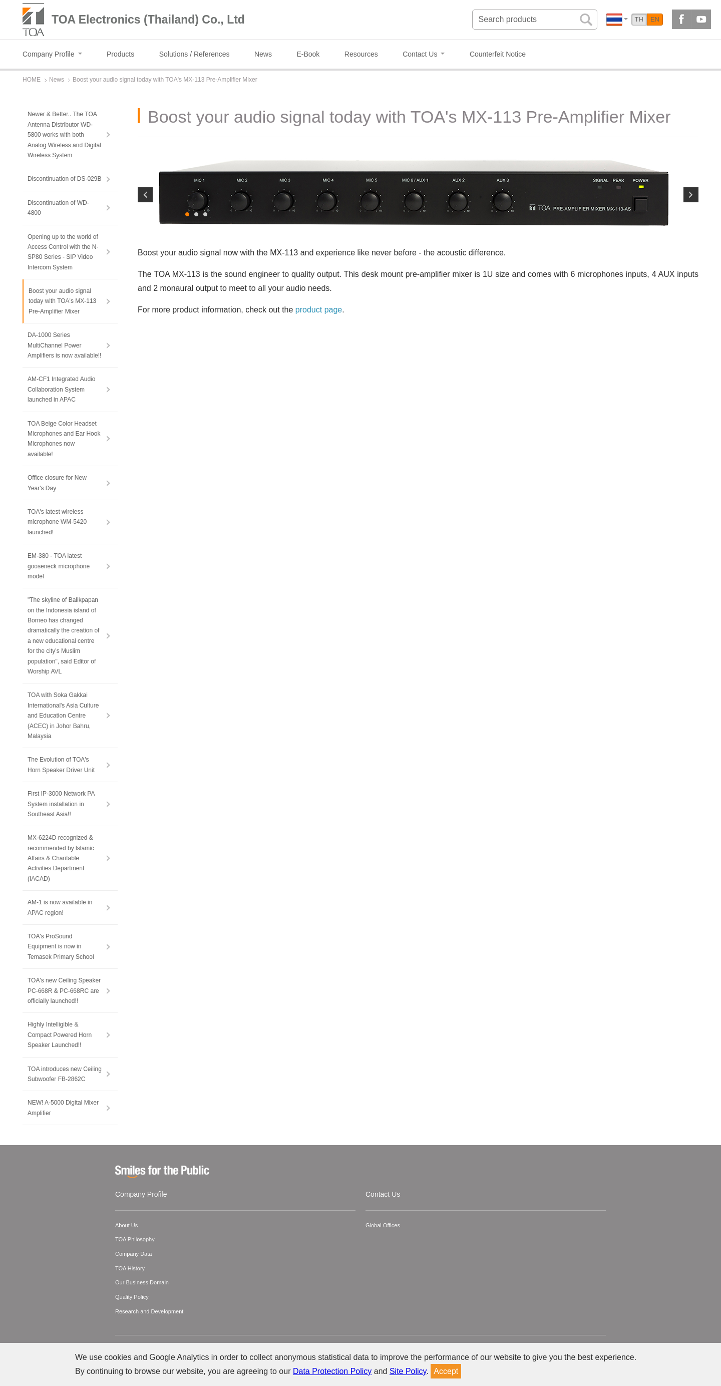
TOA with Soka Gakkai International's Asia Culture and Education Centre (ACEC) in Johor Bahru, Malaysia (63, 715)
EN (654, 19)
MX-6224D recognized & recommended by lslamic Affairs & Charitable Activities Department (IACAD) (61, 858)
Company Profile (141, 1194)
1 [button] (187, 368)
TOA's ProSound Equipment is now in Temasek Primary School (61, 946)
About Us (126, 1225)
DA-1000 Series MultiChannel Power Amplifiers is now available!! (64, 345)
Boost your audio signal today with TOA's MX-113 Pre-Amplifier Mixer (62, 301)
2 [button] (196, 368)
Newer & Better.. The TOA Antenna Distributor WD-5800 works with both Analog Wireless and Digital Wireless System (64, 135)
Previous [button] (145, 271)
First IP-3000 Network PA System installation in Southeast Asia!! (61, 804)
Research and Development (149, 1311)
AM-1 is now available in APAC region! (60, 907)
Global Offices (383, 1225)
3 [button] (205, 368)
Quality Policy (132, 1297)
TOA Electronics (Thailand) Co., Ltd (148, 19)
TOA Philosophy (135, 1239)
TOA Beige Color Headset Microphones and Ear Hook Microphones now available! (64, 439)
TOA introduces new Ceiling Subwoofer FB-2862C (65, 1074)
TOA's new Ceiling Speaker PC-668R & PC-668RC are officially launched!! (64, 990)
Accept (446, 1371)
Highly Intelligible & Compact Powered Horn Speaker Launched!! (60, 1035)
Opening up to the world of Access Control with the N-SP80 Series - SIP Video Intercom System (63, 252)
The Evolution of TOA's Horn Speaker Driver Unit (61, 764)
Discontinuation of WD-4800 (58, 207)
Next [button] (690, 271)
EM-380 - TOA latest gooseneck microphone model (59, 566)
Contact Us (383, 1194)
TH (639, 19)
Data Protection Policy (332, 1371)
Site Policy (408, 1371)
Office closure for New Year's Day (57, 482)
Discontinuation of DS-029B (64, 178)
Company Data (133, 1254)
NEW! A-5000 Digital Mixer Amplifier (63, 1107)
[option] (418, 269)
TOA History (130, 1268)
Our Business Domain (142, 1282)
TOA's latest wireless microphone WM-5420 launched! (57, 522)
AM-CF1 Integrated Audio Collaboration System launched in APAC (61, 389)
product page (318, 463)
